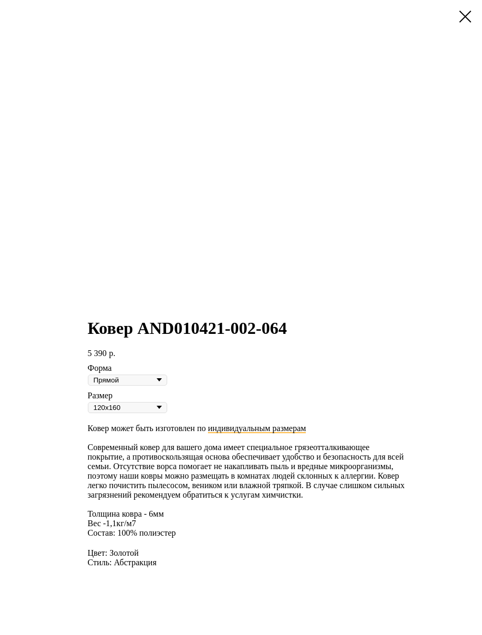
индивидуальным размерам (257, 428)
